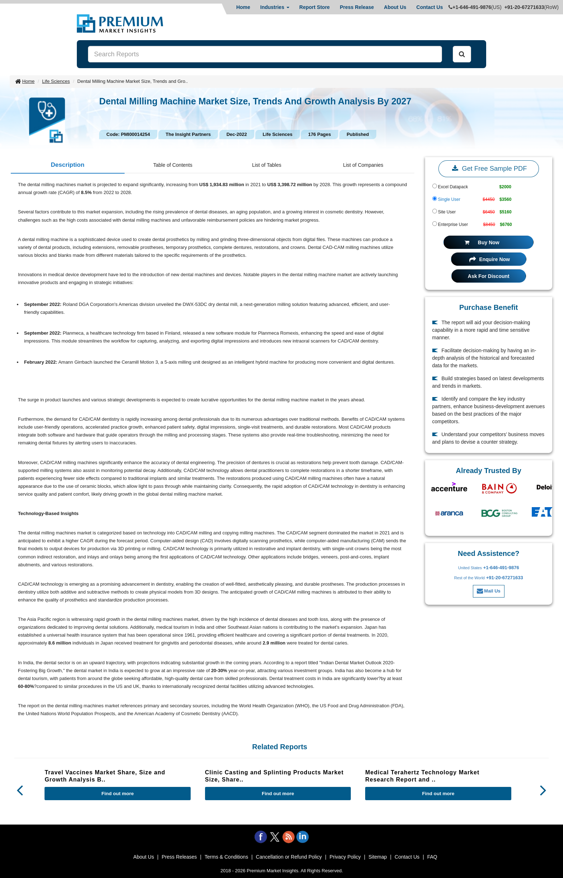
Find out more (118, 793)
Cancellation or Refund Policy (289, 857)
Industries (274, 7)
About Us (395, 7)
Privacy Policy (345, 857)
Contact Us (430, 7)
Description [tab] (68, 164)
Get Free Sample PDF (488, 169)
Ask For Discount (489, 276)
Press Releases (179, 857)
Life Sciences (56, 81)
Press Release (357, 7)
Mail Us (489, 591)
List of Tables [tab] (266, 165)
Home (243, 7)
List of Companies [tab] (363, 165)
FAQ (432, 857)
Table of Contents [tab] (172, 165)
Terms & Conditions (226, 857)
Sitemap (377, 857)
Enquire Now (489, 259)
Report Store (314, 7)
